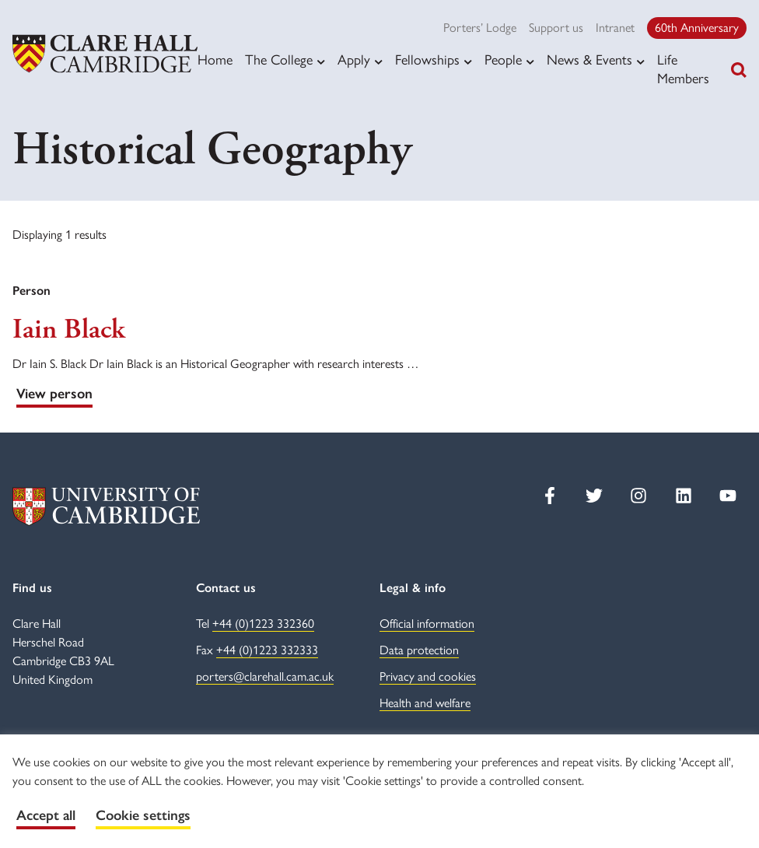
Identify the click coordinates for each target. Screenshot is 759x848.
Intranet (615, 27)
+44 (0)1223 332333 (267, 650)
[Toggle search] (739, 70)
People (503, 59)
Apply (354, 59)
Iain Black (68, 330)
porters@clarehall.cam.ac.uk (265, 676)
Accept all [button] (45, 815)
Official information (427, 623)
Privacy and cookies (428, 676)
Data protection (419, 650)
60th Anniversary (697, 27)
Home (215, 59)
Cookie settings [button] (143, 815)
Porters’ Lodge (479, 27)
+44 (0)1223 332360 (263, 623)
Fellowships (427, 59)
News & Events (589, 59)
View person (54, 393)
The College (279, 59)
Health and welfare (425, 703)
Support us (556, 27)
